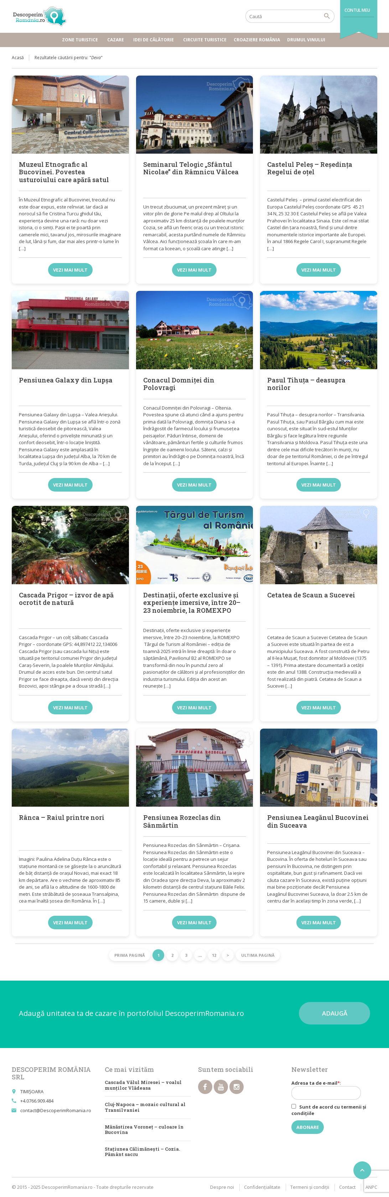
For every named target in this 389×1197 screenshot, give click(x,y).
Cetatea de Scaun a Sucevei (311, 595)
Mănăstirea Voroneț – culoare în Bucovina (144, 1130)
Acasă (18, 58)
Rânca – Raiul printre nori (61, 817)
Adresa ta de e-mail (330, 1090)
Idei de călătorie (154, 40)
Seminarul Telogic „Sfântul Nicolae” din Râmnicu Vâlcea (191, 168)
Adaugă (334, 1013)
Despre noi (222, 1187)
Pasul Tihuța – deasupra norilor (306, 384)
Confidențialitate (262, 1187)
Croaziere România (257, 40)
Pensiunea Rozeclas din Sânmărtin (182, 821)
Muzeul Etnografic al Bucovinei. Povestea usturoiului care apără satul (64, 172)
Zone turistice (81, 40)
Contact (347, 1187)
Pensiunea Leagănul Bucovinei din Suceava (318, 821)
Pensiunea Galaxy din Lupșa (66, 380)
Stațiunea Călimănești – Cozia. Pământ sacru (142, 1152)
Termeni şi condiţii (309, 1187)
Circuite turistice (205, 40)
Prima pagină (129, 955)
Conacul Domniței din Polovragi (178, 384)
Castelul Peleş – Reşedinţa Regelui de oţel (309, 168)
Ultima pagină (258, 955)
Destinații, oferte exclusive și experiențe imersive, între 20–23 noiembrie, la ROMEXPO (191, 603)
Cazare (116, 40)
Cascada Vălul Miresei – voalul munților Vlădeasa (143, 1085)
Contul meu (357, 10)
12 (214, 955)
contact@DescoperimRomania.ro (55, 1110)
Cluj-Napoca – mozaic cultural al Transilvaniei (145, 1107)
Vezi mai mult (70, 270)
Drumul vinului (307, 40)
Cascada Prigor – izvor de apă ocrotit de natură (66, 599)
